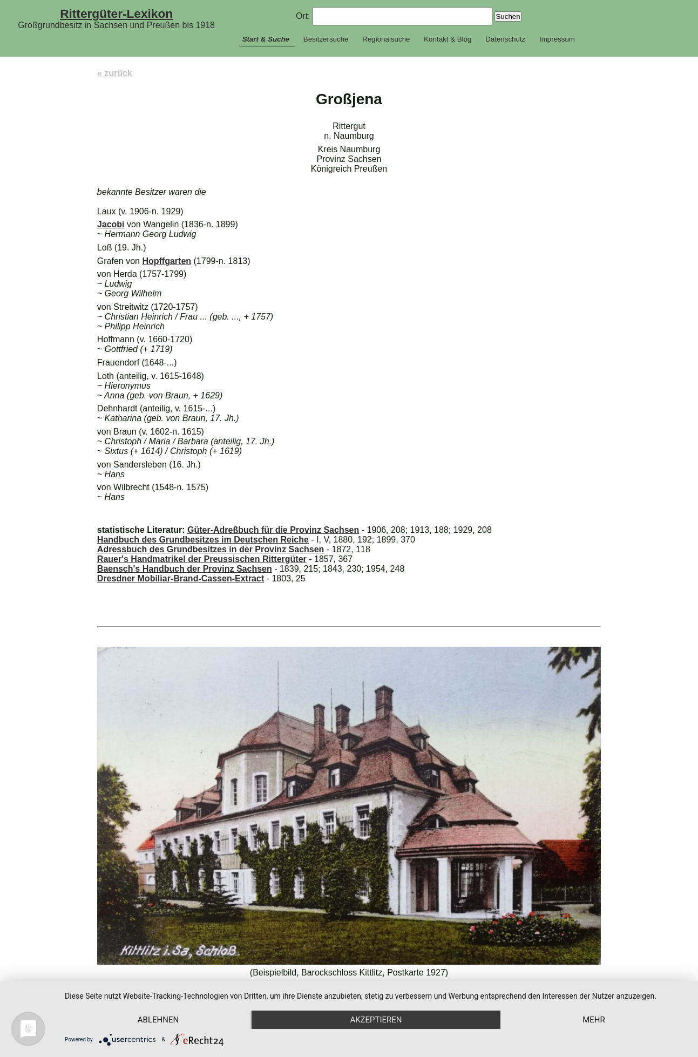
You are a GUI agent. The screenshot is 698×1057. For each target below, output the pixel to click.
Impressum (557, 39)
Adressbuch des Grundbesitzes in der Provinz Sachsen (210, 549)
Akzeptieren (376, 1020)
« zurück (114, 73)
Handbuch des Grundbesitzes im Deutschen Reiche (203, 539)
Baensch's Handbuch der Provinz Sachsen (184, 568)
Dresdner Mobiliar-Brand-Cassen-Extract (180, 578)
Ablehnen (158, 1020)
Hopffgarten (166, 261)
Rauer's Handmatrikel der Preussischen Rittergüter (202, 559)
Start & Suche (265, 39)
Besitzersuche (326, 39)
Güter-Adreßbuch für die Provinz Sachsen (273, 529)
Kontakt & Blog (447, 39)
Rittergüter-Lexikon (116, 13)
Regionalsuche (386, 39)
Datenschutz (505, 39)
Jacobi (111, 224)
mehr (593, 1020)
